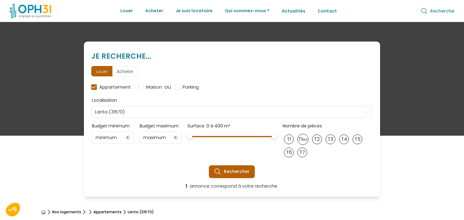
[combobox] (232, 112)
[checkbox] (112, 87)
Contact (327, 11)
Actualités (293, 11)
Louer (126, 11)
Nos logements (66, 212)
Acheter (154, 11)
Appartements (107, 212)
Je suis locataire (194, 11)
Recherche (437, 11)
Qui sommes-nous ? (247, 11)
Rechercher (232, 171)
